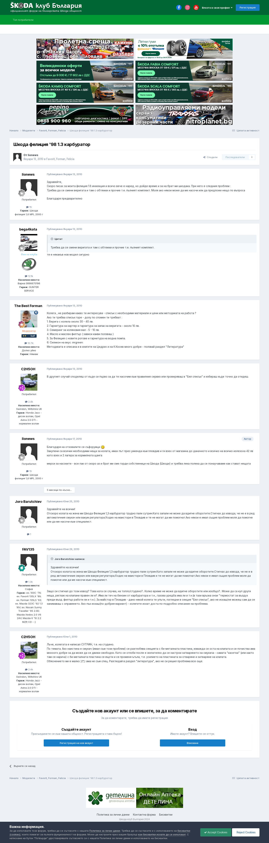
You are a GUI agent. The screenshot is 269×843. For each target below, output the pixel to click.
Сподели (210, 157)
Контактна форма (144, 814)
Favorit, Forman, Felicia (60, 159)
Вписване (192, 742)
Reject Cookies (246, 832)
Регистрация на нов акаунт (76, 742)
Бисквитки (165, 814)
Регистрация (248, 7)
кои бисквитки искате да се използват (162, 834)
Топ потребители (23, 19)
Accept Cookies (215, 832)
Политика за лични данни (113, 814)
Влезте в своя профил (217, 7)
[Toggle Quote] (52, 238)
